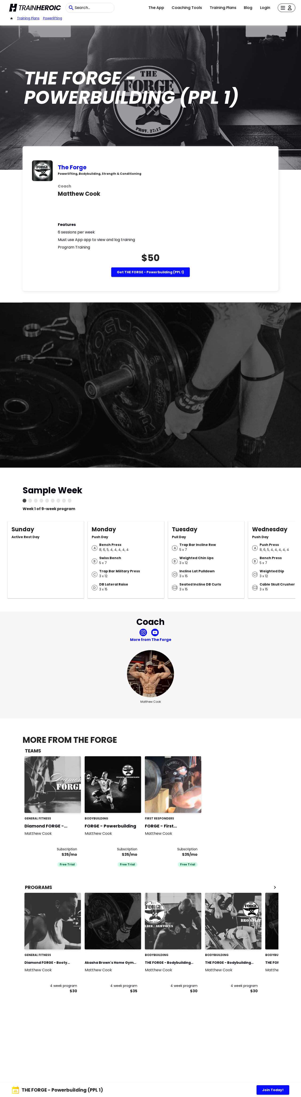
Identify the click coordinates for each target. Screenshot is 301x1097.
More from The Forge (150, 639)
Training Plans (223, 7)
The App (156, 7)
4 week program (63, 985)
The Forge (72, 167)
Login (265, 7)
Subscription (67, 849)
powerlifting (52, 18)
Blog (248, 7)
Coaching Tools (187, 7)
